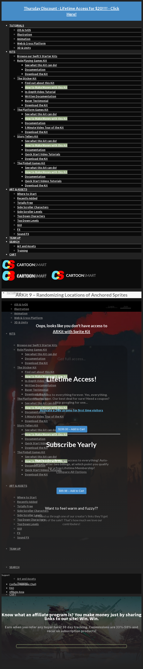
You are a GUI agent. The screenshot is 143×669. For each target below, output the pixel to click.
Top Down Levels (28, 220)
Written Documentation (40, 96)
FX (18, 229)
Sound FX (23, 234)
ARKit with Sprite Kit (71, 331)
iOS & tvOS (24, 30)
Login (111, 306)
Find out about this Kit (39, 83)
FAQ (11, 588)
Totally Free (25, 203)
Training (22, 250)
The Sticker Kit (26, 78)
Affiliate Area (16, 592)
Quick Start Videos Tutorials (43, 181)
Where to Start (27, 194)
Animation (23, 39)
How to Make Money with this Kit (46, 87)
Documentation (35, 69)
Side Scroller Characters (33, 207)
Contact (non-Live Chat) (22, 584)
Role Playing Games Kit (32, 60)
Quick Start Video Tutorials (42, 154)
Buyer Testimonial (36, 101)
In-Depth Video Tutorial (40, 92)
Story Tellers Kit (27, 136)
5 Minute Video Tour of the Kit (44, 127)
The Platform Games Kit (32, 109)
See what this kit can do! (41, 114)
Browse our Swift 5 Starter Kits (37, 56)
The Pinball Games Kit (31, 163)
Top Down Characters (31, 216)
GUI (19, 225)
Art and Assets (26, 246)
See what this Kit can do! (41, 65)
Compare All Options (71, 472)
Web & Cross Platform (31, 43)
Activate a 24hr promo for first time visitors (71, 410)
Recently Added (27, 198)
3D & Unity (24, 48)
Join (125, 306)
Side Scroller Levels (29, 211)
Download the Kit (36, 74)
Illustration (24, 34)
